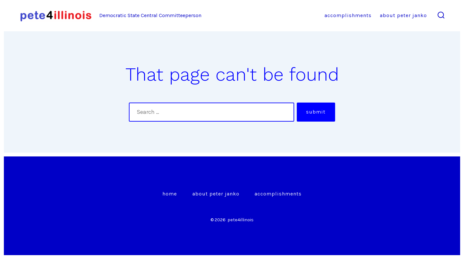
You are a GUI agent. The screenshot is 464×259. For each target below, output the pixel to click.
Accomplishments (348, 15)
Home (169, 194)
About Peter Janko (403, 15)
